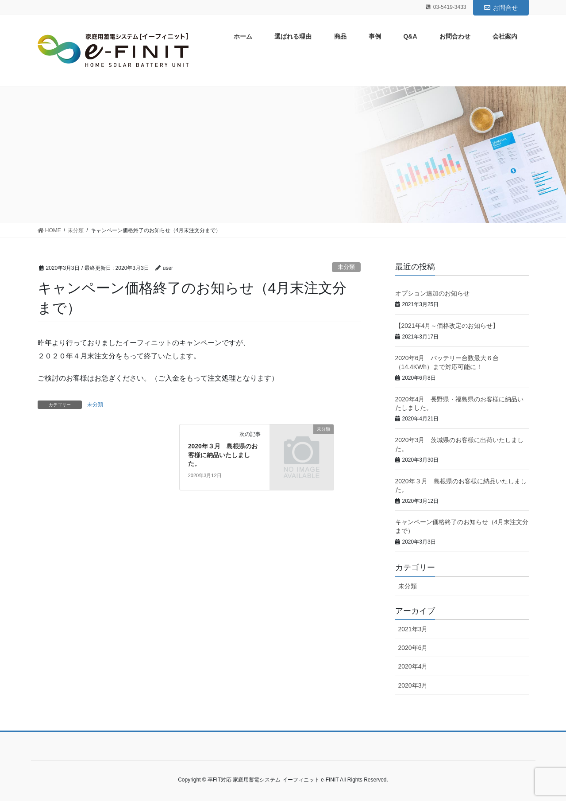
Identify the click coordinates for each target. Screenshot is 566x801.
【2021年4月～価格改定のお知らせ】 (447, 325)
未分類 (346, 267)
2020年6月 (413, 647)
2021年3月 (413, 629)
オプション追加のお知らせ (432, 293)
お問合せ (501, 7)
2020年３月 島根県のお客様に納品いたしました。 (223, 455)
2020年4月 (413, 666)
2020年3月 (413, 685)
